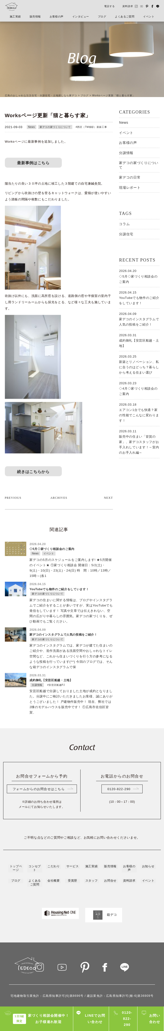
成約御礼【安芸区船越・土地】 (139, 340)
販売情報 (35, 17)
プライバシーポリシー (82, 1002)
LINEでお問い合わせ (95, 1018)
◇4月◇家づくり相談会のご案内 (139, 388)
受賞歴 (72, 854)
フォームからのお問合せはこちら (39, 764)
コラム (124, 224)
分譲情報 (126, 153)
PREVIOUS (13, 472)
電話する (109, 6)
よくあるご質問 (124, 17)
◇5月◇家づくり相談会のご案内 (139, 275)
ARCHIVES (58, 472)
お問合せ (110, 854)
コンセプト (34, 842)
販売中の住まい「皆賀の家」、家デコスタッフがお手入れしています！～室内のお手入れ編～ (139, 441)
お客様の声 (57, 17)
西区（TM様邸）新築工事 (92, 127)
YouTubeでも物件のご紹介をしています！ (139, 297)
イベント (148, 17)
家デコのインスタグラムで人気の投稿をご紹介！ (139, 318)
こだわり (53, 840)
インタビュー (80, 17)
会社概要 (53, 854)
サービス (72, 840)
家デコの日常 (129, 177)
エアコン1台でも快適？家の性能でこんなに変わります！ (139, 412)
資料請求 (127, 6)
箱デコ (103, 888)
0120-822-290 (118, 764)
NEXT (108, 472)
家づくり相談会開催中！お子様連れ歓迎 (41, 1019)
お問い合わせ (154, 1018)
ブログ (102, 17)
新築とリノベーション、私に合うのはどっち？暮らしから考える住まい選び (139, 364)
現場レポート (129, 187)
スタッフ (91, 854)
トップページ (16, 842)
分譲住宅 (126, 234)
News (31, 127)
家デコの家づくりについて (55, 127)
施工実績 (15, 17)
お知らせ (148, 840)
